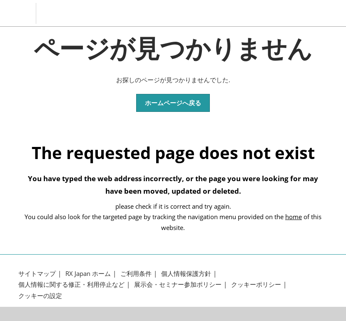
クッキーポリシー (256, 284)
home (293, 216)
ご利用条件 (136, 274)
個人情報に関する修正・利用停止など (71, 284)
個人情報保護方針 (186, 274)
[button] (173, 103)
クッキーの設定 (40, 296)
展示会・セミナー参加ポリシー (178, 284)
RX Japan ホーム (88, 274)
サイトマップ (37, 274)
